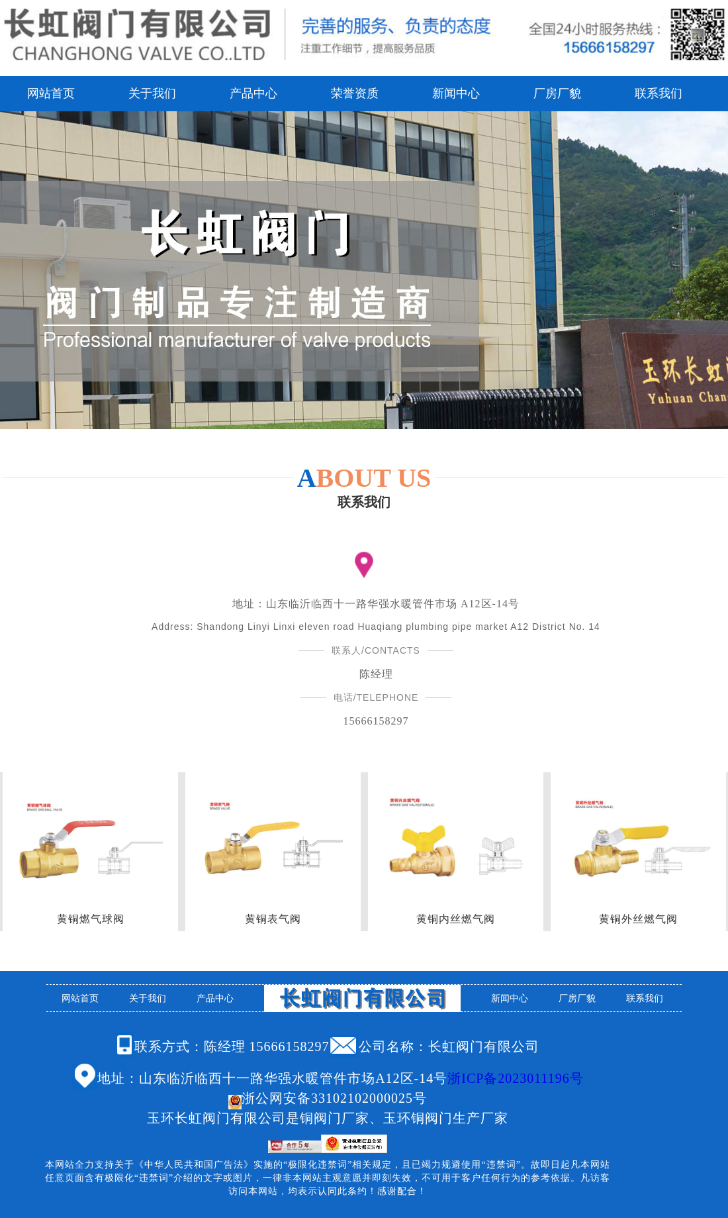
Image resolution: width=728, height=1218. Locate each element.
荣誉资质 (355, 93)
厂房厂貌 (557, 93)
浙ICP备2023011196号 (515, 1078)
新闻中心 (456, 93)
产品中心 (253, 93)
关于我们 (152, 93)
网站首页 (51, 93)
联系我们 (658, 93)
